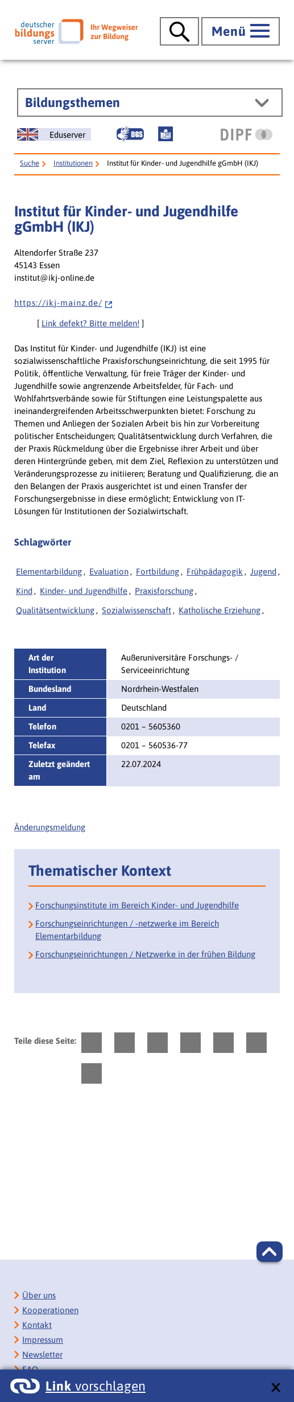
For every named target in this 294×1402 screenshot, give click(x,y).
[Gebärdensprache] (130, 133)
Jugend (263, 571)
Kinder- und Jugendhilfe (83, 591)
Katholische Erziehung (219, 610)
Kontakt (37, 1325)
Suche (29, 163)
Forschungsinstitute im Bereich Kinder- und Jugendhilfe (137, 905)
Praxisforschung (164, 591)
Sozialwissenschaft (136, 610)
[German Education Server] (54, 134)
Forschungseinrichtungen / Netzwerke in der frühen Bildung (145, 954)
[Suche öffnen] (179, 31)
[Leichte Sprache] (165, 133)
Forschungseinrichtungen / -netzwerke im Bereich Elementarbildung (127, 930)
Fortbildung (157, 571)
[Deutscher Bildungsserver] (76, 31)
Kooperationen (50, 1310)
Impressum (42, 1339)
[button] (269, 1251)
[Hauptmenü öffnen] (240, 31)
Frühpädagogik (215, 571)
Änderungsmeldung (49, 827)
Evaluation (109, 571)
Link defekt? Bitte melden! (90, 323)
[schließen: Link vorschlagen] (275, 1388)
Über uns (39, 1295)
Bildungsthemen (72, 102)
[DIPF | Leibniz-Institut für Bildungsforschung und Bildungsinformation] (246, 134)
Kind (24, 591)
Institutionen (73, 163)
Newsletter (42, 1354)
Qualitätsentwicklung (55, 610)
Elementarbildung (49, 571)
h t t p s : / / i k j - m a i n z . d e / (63, 303)
